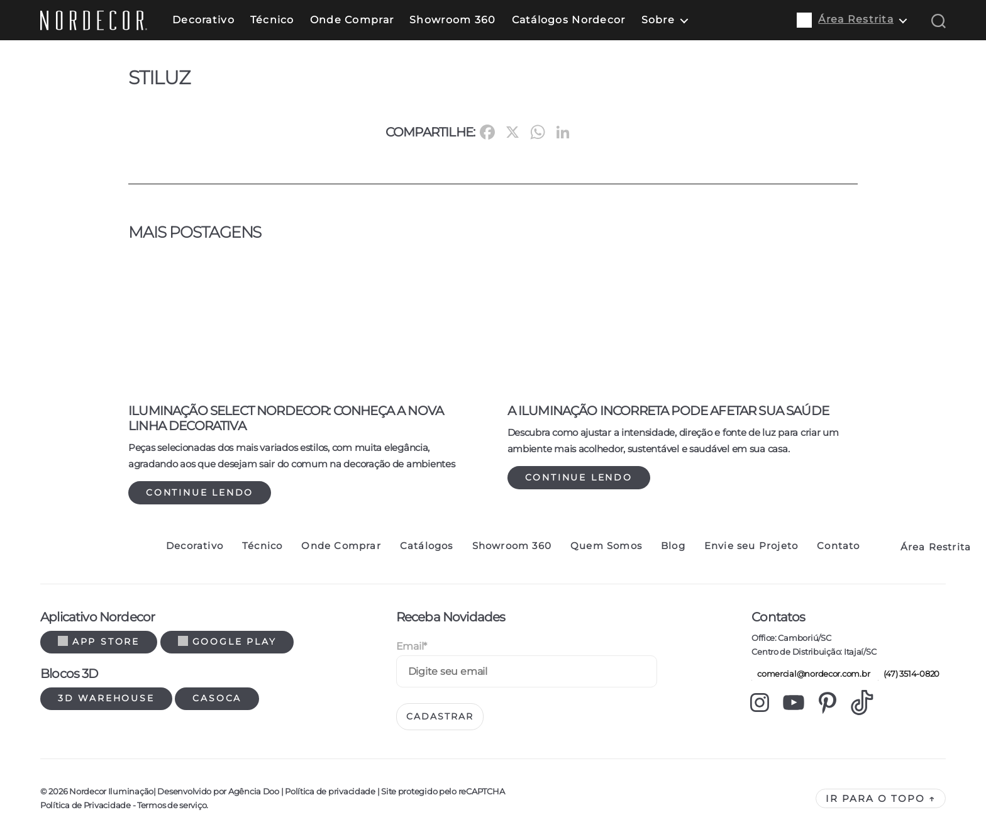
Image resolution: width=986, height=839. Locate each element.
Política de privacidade (330, 791)
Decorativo (203, 20)
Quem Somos (606, 546)
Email (411, 646)
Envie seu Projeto (751, 546)
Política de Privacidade (85, 805)
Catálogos (426, 546)
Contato (838, 546)
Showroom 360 (452, 20)
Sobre (658, 20)
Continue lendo (199, 492)
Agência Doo (253, 791)
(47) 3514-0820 (908, 674)
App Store (99, 641)
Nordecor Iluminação (111, 791)
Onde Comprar (352, 20)
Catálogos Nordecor (569, 20)
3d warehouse (106, 698)
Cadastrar (440, 716)
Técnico (272, 20)
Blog (673, 546)
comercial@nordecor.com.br (810, 674)
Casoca (216, 698)
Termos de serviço (171, 805)
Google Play (227, 641)
